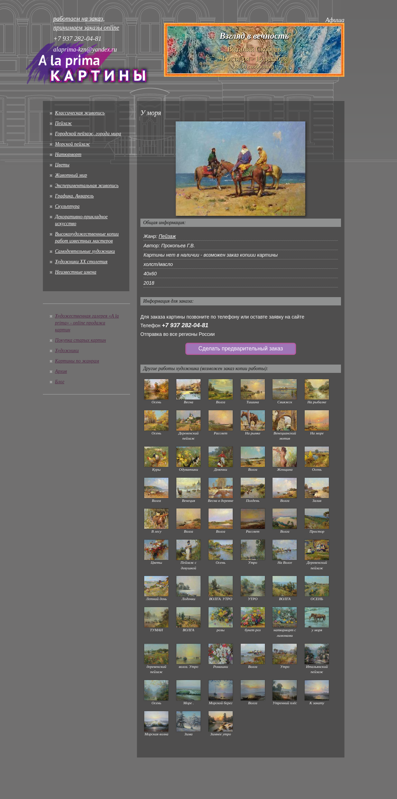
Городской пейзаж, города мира (88, 133)
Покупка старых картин (80, 340)
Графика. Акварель (74, 196)
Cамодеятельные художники (85, 251)
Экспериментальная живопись (87, 185)
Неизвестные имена (75, 272)
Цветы (62, 164)
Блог (59, 381)
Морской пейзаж (72, 144)
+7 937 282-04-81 (185, 325)
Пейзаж (63, 123)
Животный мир (71, 175)
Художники (67, 350)
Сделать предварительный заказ (240, 348)
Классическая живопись (80, 113)
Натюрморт (68, 154)
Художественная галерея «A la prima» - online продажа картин (87, 322)
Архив (61, 371)
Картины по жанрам (77, 361)
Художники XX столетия (81, 261)
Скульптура (67, 206)
